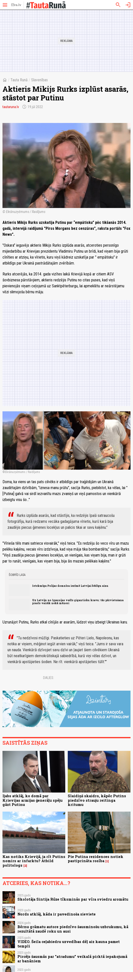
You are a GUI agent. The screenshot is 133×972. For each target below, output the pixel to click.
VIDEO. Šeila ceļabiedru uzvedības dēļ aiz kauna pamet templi (68, 943)
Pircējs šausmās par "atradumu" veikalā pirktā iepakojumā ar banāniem (72, 958)
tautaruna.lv (10, 107)
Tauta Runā (19, 80)
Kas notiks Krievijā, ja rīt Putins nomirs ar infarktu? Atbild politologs (33, 861)
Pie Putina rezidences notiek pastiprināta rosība (95, 858)
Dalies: (48, 678)
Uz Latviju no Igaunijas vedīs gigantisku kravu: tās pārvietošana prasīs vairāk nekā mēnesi (78, 601)
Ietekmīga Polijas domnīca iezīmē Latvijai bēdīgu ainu (70, 586)
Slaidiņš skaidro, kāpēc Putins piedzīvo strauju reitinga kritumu (97, 800)
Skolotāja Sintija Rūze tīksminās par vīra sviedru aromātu (72, 899)
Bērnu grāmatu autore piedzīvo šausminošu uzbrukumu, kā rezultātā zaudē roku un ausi (72, 928)
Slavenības (39, 80)
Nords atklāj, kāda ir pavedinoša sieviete (56, 914)
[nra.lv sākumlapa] (16, 4)
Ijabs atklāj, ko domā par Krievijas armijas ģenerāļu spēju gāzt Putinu (32, 800)
